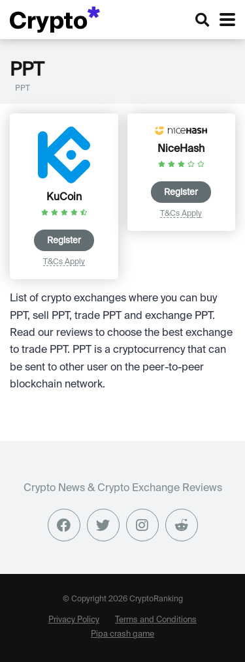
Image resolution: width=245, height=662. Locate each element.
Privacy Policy (73, 619)
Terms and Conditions (156, 619)
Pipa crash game (122, 633)
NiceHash (180, 148)
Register (64, 240)
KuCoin (64, 196)
